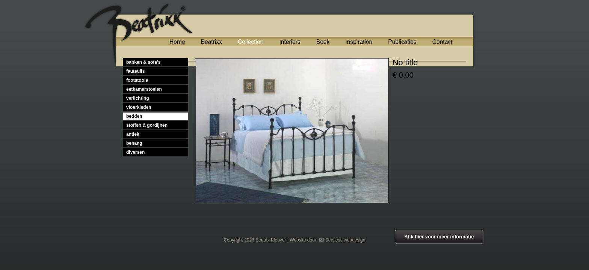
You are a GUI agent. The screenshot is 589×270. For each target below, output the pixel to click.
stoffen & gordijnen (147, 125)
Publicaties (402, 42)
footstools (137, 80)
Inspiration (358, 42)
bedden (134, 116)
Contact (442, 42)
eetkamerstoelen (144, 89)
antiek (132, 134)
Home (177, 42)
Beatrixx (211, 42)
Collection (250, 42)
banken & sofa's (143, 62)
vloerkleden (138, 107)
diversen (135, 152)
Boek (323, 42)
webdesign (354, 240)
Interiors (289, 42)
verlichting (137, 98)
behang (134, 143)
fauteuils (135, 71)
